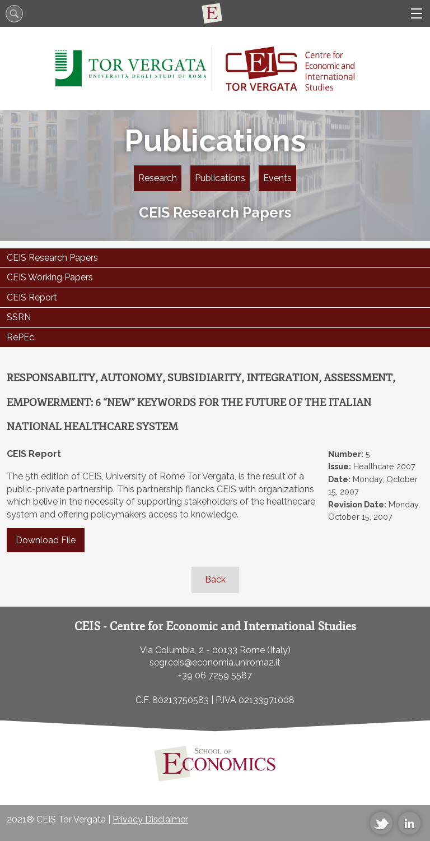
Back (215, 579)
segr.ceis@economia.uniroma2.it (215, 662)
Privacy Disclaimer (150, 819)
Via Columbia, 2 (172, 650)
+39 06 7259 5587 (215, 675)
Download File (46, 540)
